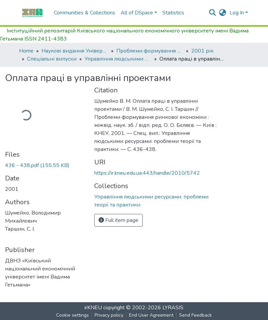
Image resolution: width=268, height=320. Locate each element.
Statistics (173, 12)
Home (26, 51)
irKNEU (93, 307)
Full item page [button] (118, 220)
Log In (237, 12)
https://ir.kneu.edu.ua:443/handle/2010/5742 (147, 173)
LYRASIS (172, 307)
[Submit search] (212, 12)
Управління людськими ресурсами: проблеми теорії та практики (118, 59)
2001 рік (202, 51)
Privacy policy (109, 315)
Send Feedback (195, 315)
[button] (222, 13)
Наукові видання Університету (74, 51)
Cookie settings (72, 315)
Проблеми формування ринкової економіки (149, 51)
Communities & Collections (84, 12)
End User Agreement (151, 315)
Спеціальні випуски (52, 59)
